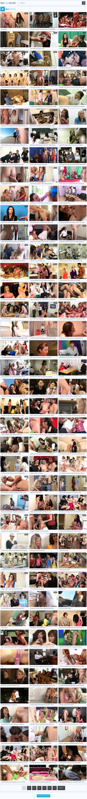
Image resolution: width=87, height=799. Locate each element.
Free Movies (8, 3)
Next (61, 788)
